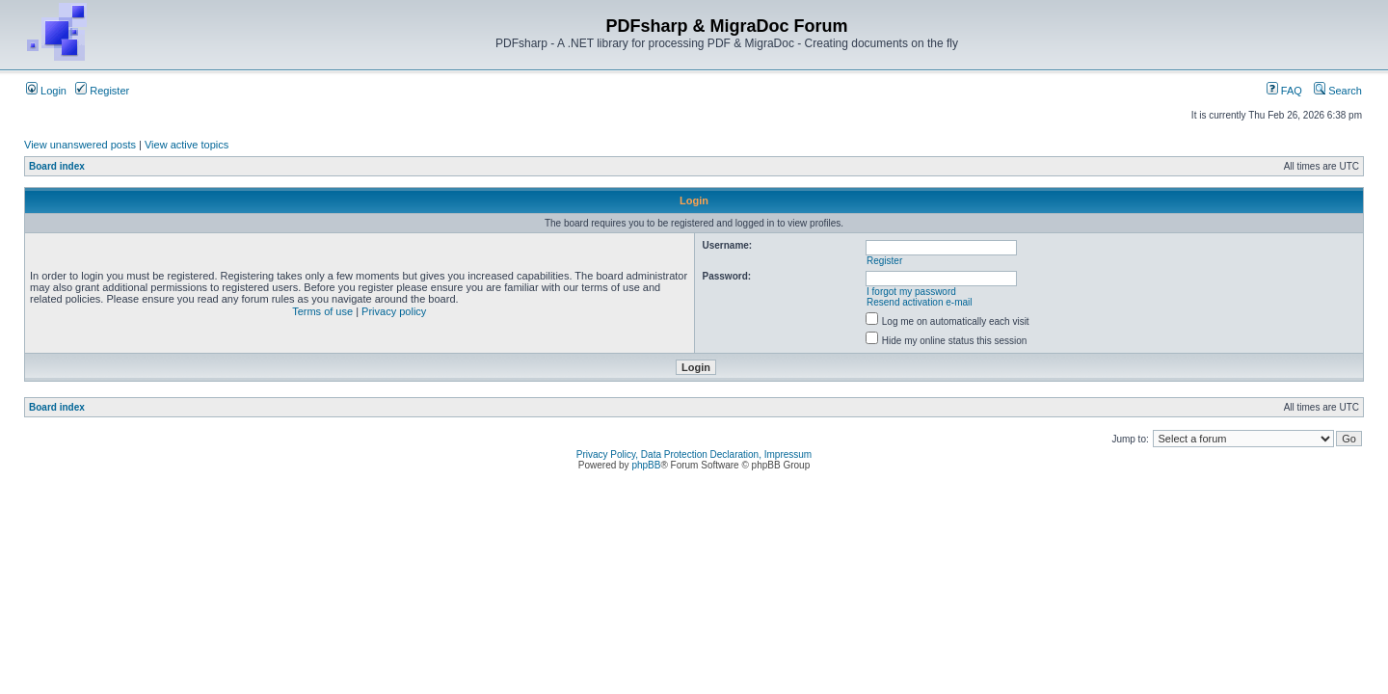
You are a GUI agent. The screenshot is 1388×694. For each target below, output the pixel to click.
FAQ (1284, 90)
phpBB (645, 465)
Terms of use (322, 311)
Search (1338, 90)
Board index (57, 166)
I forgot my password (911, 291)
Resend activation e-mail (920, 302)
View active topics (186, 144)
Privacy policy (393, 311)
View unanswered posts (80, 144)
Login (46, 90)
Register (102, 90)
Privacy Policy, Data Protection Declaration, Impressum (694, 454)
